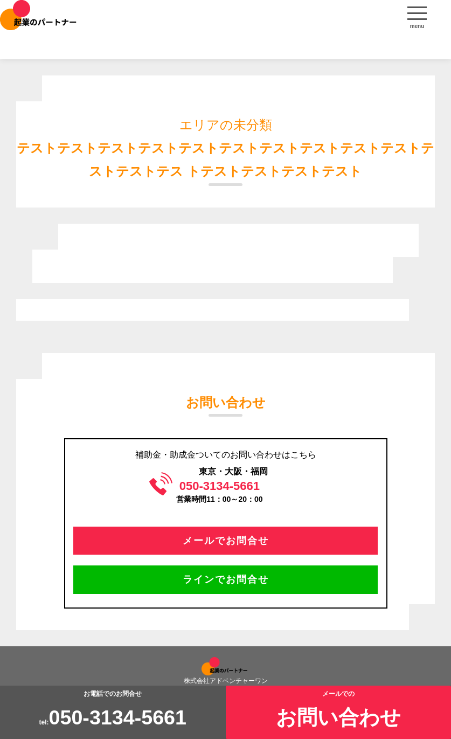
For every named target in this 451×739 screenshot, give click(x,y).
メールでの (338, 709)
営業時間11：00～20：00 (219, 491)
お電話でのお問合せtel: (112, 709)
